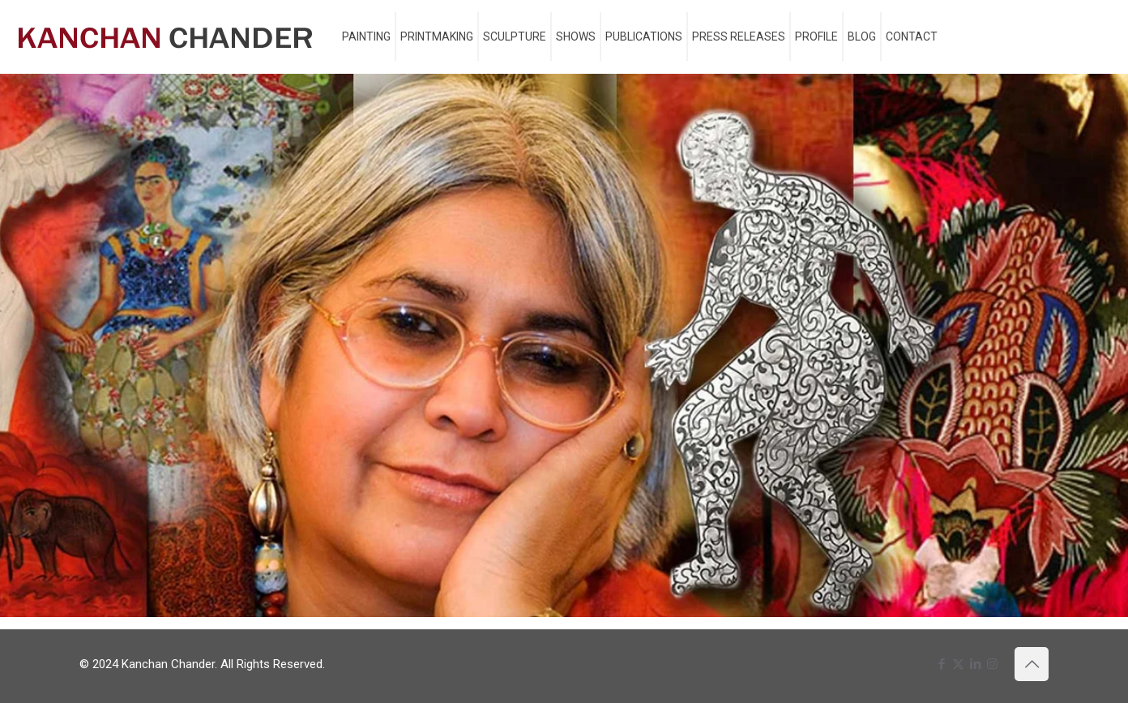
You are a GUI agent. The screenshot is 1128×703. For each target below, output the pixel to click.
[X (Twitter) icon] (958, 664)
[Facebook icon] (941, 664)
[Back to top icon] (1032, 664)
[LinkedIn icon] (975, 664)
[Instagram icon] (992, 664)
